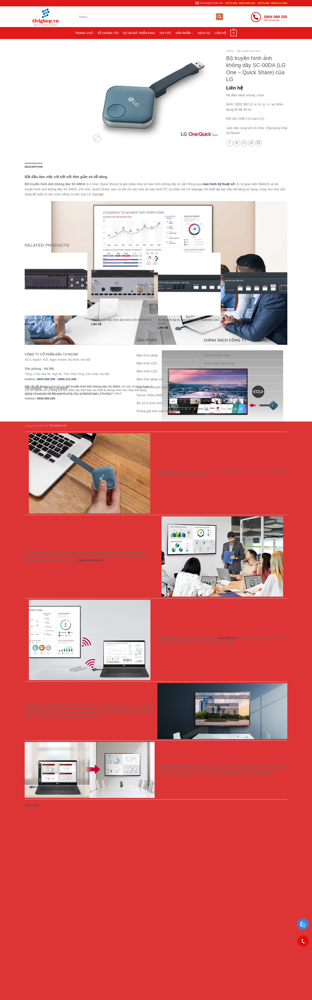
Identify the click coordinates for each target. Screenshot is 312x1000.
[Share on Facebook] (229, 143)
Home (229, 51)
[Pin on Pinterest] (251, 143)
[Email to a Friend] (244, 143)
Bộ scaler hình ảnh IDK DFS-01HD (47, 319)
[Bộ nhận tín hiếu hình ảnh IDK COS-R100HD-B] (122, 284)
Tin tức (165, 33)
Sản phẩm (184, 33)
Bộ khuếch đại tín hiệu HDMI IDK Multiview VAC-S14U (189, 321)
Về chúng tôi (108, 33)
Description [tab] (34, 166)
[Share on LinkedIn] (258, 143)
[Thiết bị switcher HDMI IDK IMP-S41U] (256, 284)
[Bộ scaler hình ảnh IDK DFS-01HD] (56, 284)
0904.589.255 (46, 398)
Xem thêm (32, 805)
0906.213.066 (67, 379)
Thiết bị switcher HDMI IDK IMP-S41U (249, 319)
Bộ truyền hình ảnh (248, 51)
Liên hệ (220, 33)
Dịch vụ (204, 33)
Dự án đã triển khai (139, 33)
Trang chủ (84, 33)
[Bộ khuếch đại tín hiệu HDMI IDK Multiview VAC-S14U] (189, 284)
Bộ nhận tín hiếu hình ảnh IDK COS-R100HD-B (121, 319)
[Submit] (219, 16)
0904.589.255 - (47, 379)
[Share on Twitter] (237, 143)
